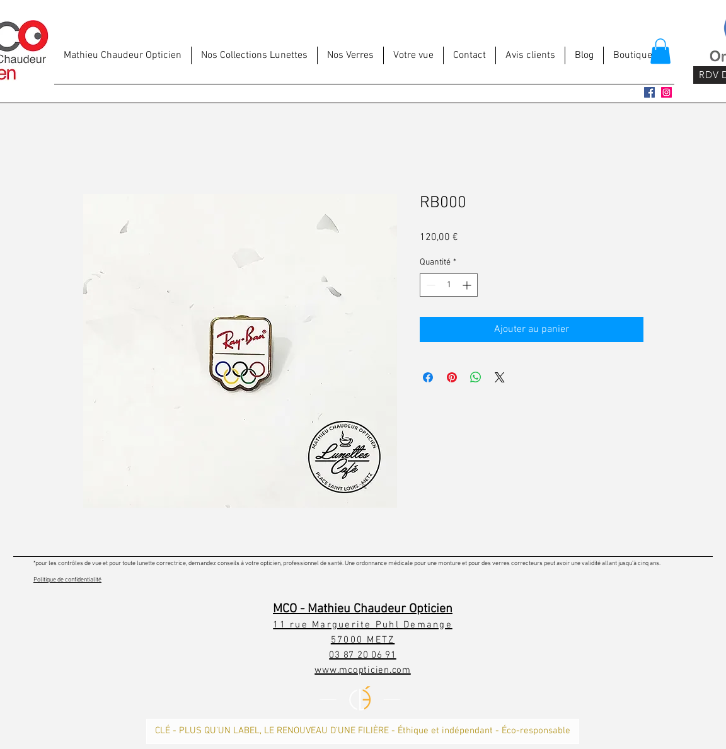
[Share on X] (499, 377)
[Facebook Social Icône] (649, 92)
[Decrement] (429, 285)
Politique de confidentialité (67, 580)
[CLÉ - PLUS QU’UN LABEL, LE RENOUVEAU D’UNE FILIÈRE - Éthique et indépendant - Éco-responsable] (362, 731)
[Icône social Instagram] (666, 92)
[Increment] (468, 285)
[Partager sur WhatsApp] (475, 377)
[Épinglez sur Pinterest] (451, 377)
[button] (660, 51)
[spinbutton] (448, 285)
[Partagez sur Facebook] (427, 377)
